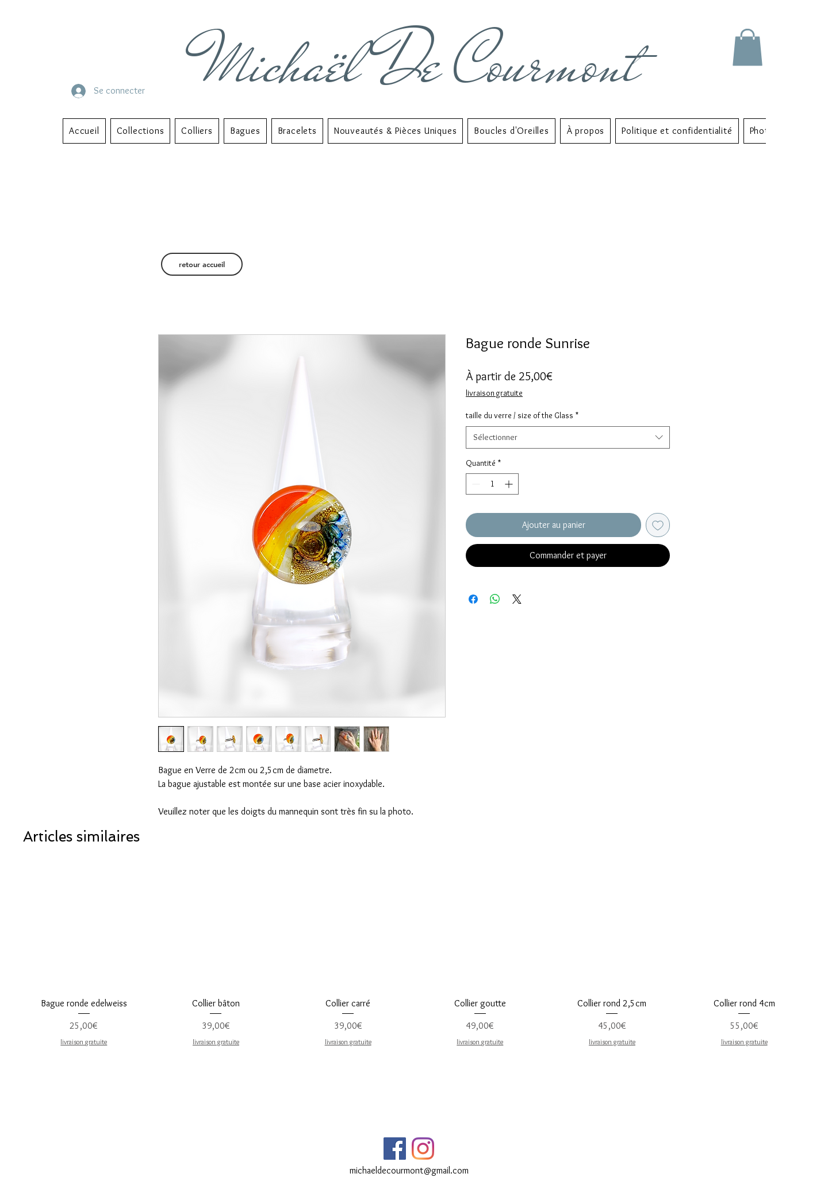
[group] (414, 963)
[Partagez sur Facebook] (473, 599)
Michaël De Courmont (422, 64)
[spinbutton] (492, 484)
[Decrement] (474, 484)
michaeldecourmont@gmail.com (409, 1170)
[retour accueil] (202, 264)
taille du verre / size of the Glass (522, 415)
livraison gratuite (494, 393)
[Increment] (510, 484)
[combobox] (568, 437)
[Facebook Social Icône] (395, 1148)
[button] (747, 47)
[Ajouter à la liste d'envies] (658, 525)
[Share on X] (517, 599)
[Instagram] (423, 1148)
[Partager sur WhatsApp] (495, 599)
